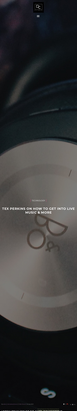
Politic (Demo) (22, 404)
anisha (4, 404)
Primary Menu (38, 16)
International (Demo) (12, 404)
